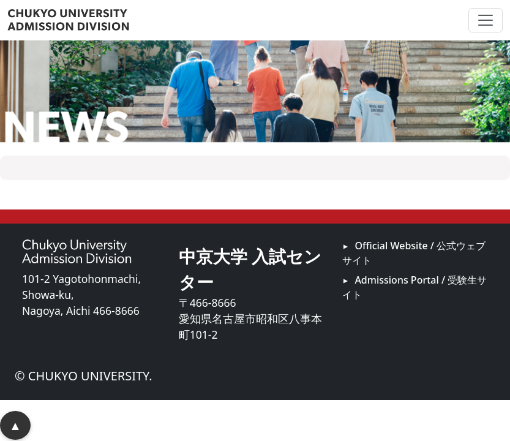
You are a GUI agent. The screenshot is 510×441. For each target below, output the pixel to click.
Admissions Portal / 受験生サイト (414, 287)
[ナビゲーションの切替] (485, 20)
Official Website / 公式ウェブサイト (414, 253)
